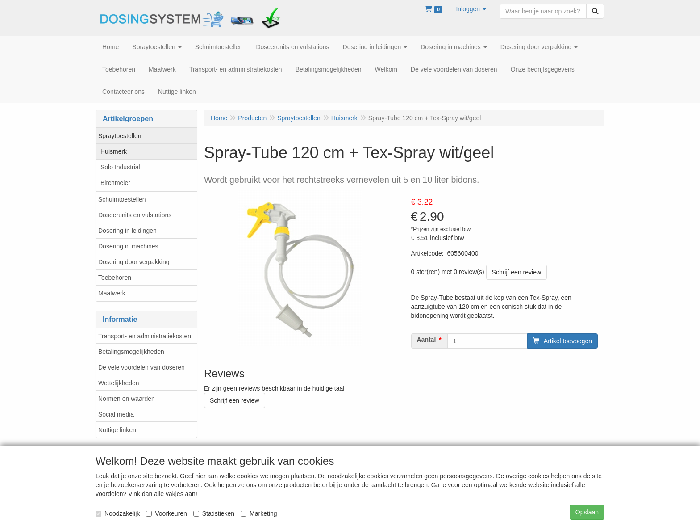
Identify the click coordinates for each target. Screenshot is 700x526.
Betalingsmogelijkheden (131, 351)
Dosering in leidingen (127, 230)
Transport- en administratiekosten (144, 336)
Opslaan (587, 512)
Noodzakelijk (118, 513)
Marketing (259, 513)
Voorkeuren (166, 513)
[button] (471, 9)
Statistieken (213, 513)
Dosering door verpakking (134, 261)
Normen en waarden (126, 398)
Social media (116, 414)
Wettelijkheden (118, 383)
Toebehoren (114, 277)
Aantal (426, 340)
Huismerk (113, 151)
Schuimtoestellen (122, 199)
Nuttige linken (117, 429)
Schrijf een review (517, 272)
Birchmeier (115, 182)
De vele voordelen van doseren (141, 367)
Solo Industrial (120, 167)
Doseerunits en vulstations (134, 215)
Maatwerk (111, 293)
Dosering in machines (128, 246)
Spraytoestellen (120, 135)
